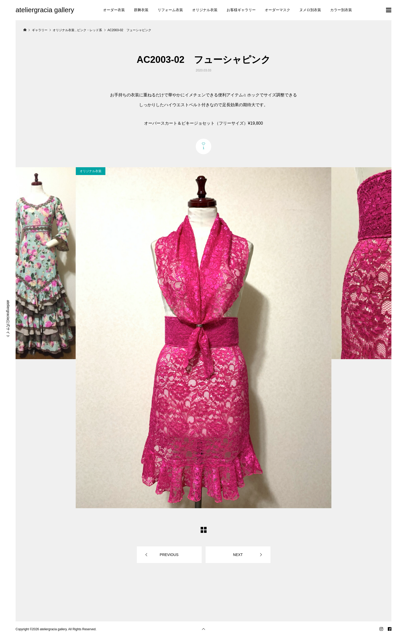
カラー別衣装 (341, 10)
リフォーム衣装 (170, 10)
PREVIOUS (169, 555)
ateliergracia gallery (45, 10)
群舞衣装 (141, 10)
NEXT (238, 555)
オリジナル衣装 (205, 10)
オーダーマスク (277, 10)
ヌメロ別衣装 (310, 10)
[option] (203, 337)
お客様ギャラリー (241, 10)
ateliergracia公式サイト (8, 319)
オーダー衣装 (114, 10)
